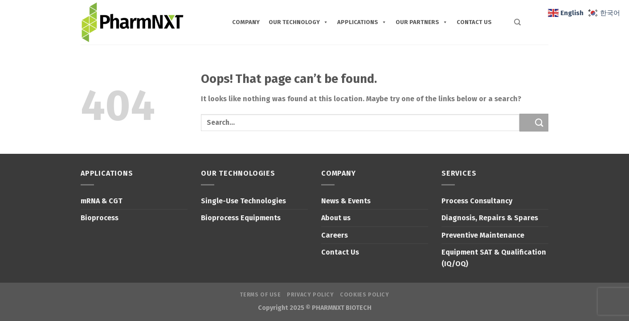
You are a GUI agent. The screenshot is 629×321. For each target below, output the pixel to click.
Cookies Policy (364, 295)
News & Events (346, 201)
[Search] (512, 22)
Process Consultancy (476, 201)
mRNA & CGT (102, 201)
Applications (362, 22)
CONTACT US (474, 22)
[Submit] (533, 122)
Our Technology (298, 22)
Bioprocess (99, 218)
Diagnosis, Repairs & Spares (489, 218)
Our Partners (422, 22)
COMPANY (246, 22)
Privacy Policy (310, 295)
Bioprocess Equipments (241, 218)
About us (336, 218)
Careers (334, 235)
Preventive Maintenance (482, 235)
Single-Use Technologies (243, 201)
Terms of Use (260, 295)
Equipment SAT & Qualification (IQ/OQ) (493, 258)
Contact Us (340, 252)
